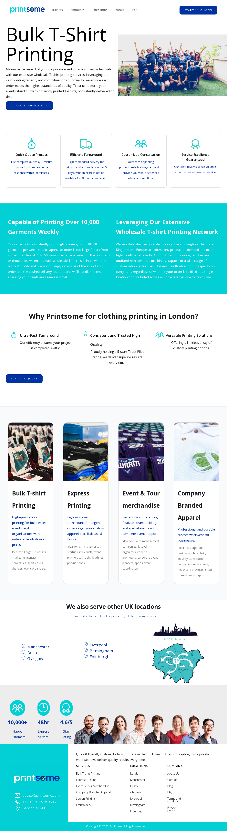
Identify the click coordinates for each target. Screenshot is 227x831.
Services (57, 10)
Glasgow (135, 792)
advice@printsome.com (41, 795)
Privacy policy (171, 809)
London (135, 773)
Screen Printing (85, 798)
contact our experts (29, 105)
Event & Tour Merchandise (92, 786)
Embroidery (83, 805)
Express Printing (86, 779)
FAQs (170, 792)
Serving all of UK (36, 808)
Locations (100, 10)
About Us (173, 773)
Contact (172, 779)
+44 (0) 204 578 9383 (39, 802)
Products (78, 10)
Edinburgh (136, 811)
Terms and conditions (174, 800)
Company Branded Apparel (93, 792)
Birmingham (137, 805)
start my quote (24, 378)
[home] (29, 10)
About (120, 10)
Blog (170, 786)
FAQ (135, 10)
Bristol (134, 786)
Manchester (137, 779)
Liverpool (136, 798)
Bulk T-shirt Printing (88, 773)
